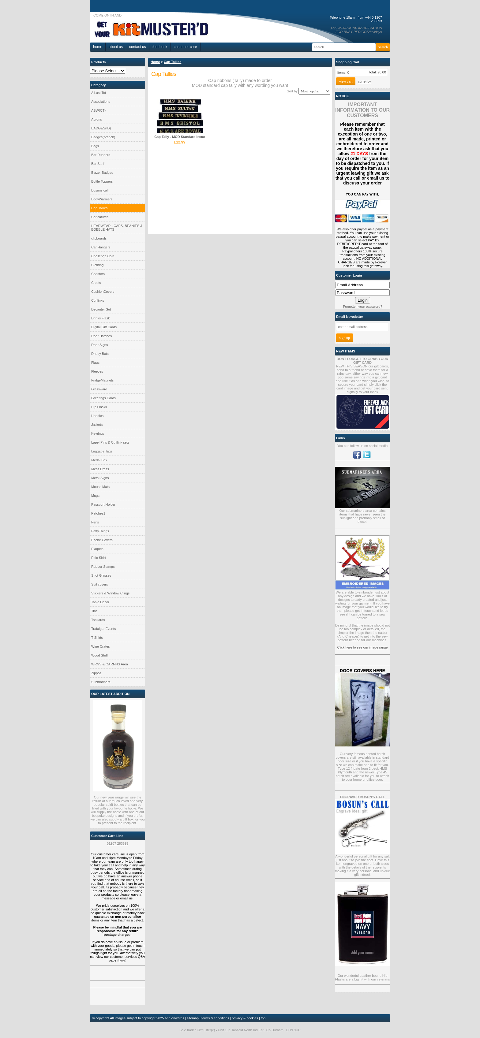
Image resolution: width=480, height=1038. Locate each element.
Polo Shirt (98, 558)
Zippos (96, 673)
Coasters (98, 274)
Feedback (159, 47)
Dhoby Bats (100, 353)
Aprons (96, 119)
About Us (116, 47)
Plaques (97, 549)
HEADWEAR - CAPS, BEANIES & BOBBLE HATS (116, 227)
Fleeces (97, 371)
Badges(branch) (103, 137)
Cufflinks (97, 300)
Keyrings (97, 433)
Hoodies (97, 416)
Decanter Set (101, 309)
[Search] (344, 47)
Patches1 (98, 513)
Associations (100, 101)
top (263, 1018)
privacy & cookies (245, 1018)
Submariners (100, 682)
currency (364, 81)
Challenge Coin (102, 256)
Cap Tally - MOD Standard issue (179, 137)
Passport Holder (103, 504)
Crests (96, 283)
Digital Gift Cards (104, 327)
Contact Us (137, 47)
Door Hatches (101, 336)
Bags (95, 146)
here (121, 960)
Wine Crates (100, 646)
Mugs (95, 495)
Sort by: (292, 91)
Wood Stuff (99, 655)
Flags (95, 362)
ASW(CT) (98, 110)
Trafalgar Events (103, 629)
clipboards (99, 238)
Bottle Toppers (102, 181)
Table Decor (100, 602)
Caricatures (99, 217)
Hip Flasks (99, 407)
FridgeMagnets (102, 380)
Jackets (97, 424)
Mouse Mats (100, 487)
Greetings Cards (103, 398)
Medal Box (99, 460)
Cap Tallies (99, 208)
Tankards (98, 620)
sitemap (193, 1018)
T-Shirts (97, 637)
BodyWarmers (101, 199)
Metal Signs (100, 478)
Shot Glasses (101, 575)
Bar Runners (100, 155)
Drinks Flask (100, 318)
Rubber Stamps (102, 566)
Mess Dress (100, 469)
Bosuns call (99, 190)
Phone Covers (102, 540)
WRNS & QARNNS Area (109, 664)
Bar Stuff (97, 164)
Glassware (99, 389)
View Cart (345, 81)
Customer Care (185, 47)
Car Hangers (100, 247)
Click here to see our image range (362, 647)
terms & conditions (215, 1018)
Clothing (97, 265)
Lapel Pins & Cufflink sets (110, 442)
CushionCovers (102, 291)
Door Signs (99, 345)
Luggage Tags (101, 451)
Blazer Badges (102, 172)
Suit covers (99, 584)
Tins (94, 611)
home (97, 47)
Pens (95, 522)
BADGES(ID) (101, 128)
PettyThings (100, 531)
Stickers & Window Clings (110, 593)
